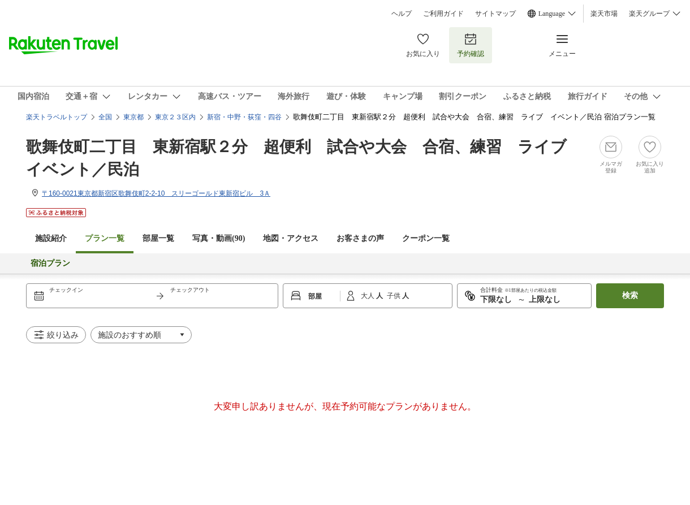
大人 (368, 296)
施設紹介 (51, 238)
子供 (394, 296)
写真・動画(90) (218, 238)
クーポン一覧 (426, 238)
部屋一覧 (158, 238)
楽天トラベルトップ (56, 117)
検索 (630, 295)
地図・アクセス (290, 238)
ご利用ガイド (443, 14)
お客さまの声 (360, 238)
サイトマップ (495, 14)
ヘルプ (401, 14)
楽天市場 (604, 14)
